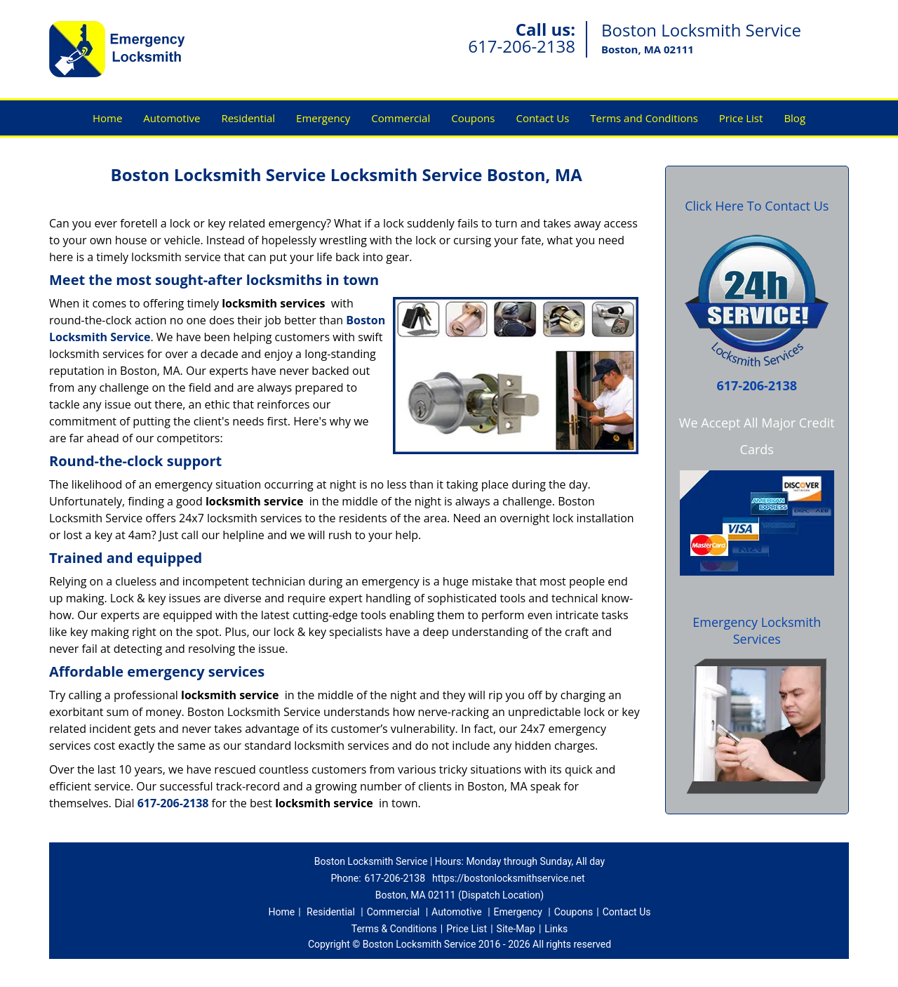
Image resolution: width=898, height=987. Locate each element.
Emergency (323, 118)
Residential (248, 118)
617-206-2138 (521, 46)
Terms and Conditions (644, 118)
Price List (741, 118)
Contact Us (542, 118)
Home (107, 118)
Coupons (473, 118)
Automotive (171, 118)
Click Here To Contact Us (757, 205)
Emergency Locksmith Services (756, 630)
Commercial (400, 118)
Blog (794, 118)
